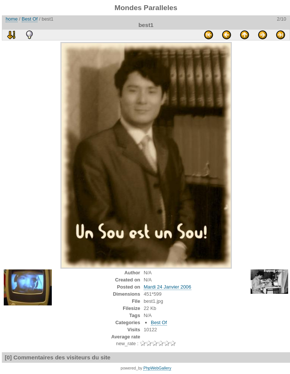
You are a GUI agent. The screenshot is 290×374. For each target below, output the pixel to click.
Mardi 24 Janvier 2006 (167, 287)
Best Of (30, 19)
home (12, 19)
